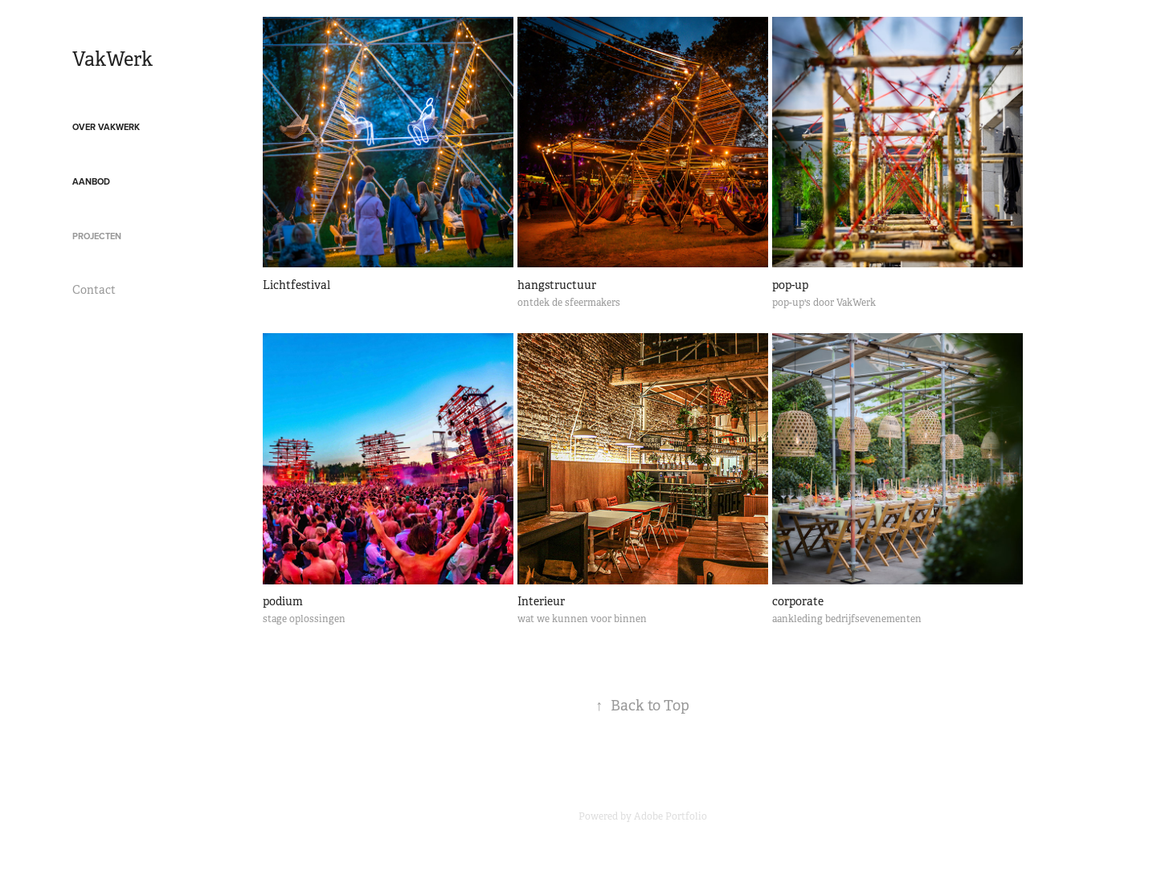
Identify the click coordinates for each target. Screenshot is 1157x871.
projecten (96, 236)
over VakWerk (106, 126)
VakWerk (112, 59)
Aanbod (91, 181)
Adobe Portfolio (670, 816)
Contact (94, 290)
